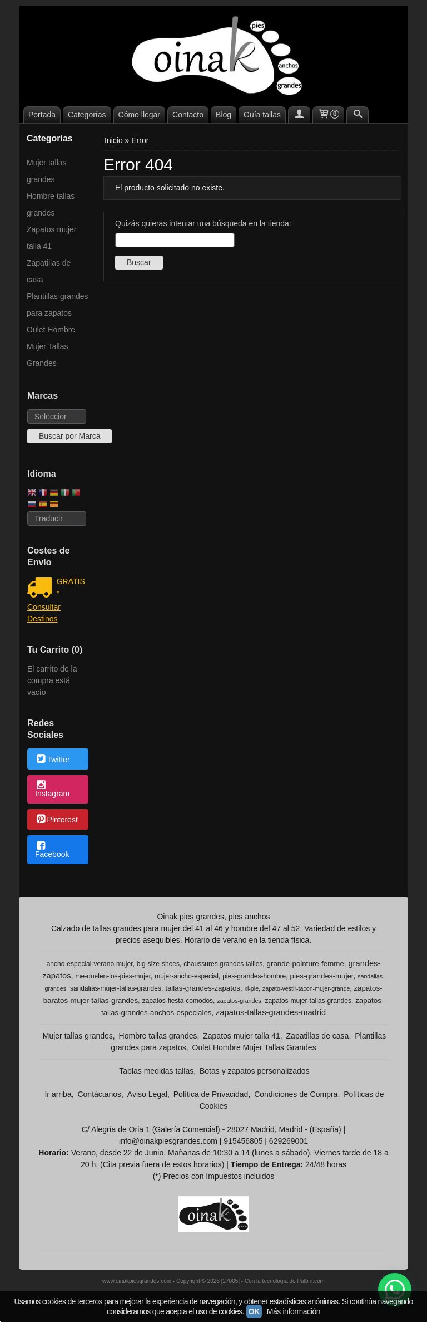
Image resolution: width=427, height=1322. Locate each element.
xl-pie (252, 988)
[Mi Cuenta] (299, 114)
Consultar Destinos (44, 613)
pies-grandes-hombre (254, 976)
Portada (42, 114)
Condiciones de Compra (295, 1094)
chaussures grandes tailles (222, 964)
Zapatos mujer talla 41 (51, 238)
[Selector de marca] (56, 416)
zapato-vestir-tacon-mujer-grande (306, 988)
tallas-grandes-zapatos (202, 988)
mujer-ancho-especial (187, 976)
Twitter (52, 759)
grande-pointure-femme (305, 963)
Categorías (87, 114)
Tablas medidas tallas (156, 1070)
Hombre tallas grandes (51, 204)
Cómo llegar (139, 114)
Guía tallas (262, 114)
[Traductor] (56, 518)
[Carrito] (328, 114)
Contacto (187, 114)
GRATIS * (71, 587)
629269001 (288, 1141)
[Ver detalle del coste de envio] (42, 588)
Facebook (52, 850)
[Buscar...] (357, 114)
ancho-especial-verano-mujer (90, 964)
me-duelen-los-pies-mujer (113, 976)
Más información (293, 1311)
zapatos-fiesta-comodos (177, 1001)
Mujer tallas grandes (47, 171)
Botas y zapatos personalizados (255, 1070)
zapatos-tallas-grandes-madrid (271, 1012)
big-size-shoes (158, 964)
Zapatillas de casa (49, 271)
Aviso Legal (147, 1094)
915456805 (243, 1141)
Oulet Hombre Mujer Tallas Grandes (51, 346)
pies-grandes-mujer (321, 976)
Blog (223, 114)
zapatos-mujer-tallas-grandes (308, 1001)
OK (254, 1311)
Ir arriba (57, 1094)
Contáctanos (99, 1094)
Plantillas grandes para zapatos (57, 304)
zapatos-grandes (239, 1000)
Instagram (52, 789)
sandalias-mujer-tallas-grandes (115, 988)
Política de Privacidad (211, 1094)
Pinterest (56, 820)
